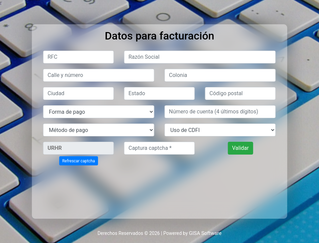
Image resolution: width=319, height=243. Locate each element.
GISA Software (205, 233)
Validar (240, 148)
